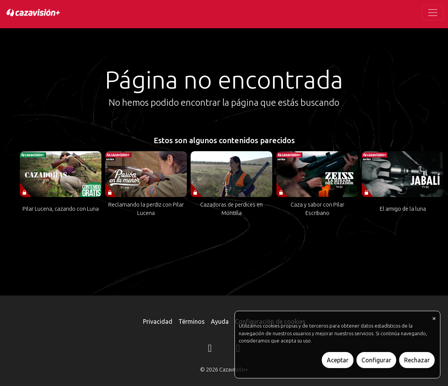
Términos (191, 321)
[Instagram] (210, 349)
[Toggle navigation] (432, 12)
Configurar (376, 360)
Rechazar (417, 360)
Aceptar (337, 360)
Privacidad (157, 321)
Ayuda (220, 321)
